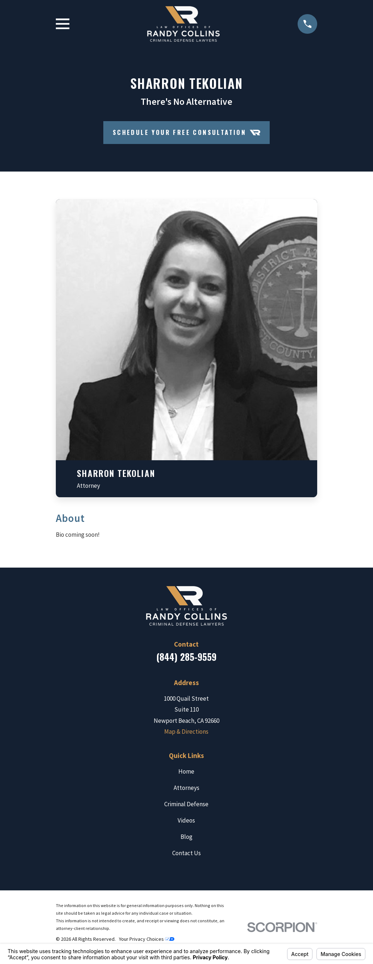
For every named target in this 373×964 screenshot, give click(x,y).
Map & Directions (186, 732)
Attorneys (186, 788)
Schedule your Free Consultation (187, 132)
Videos (186, 820)
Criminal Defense (186, 804)
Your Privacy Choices (146, 939)
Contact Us (186, 853)
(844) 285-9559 (186, 656)
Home (186, 771)
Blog (186, 837)
